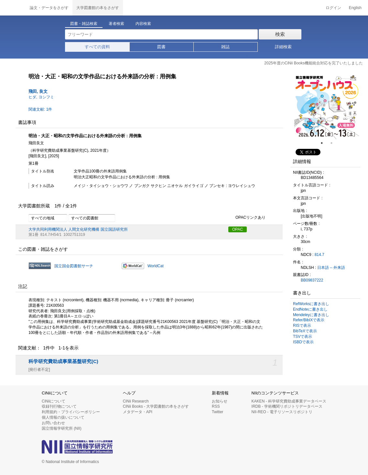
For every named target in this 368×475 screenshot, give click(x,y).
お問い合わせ (53, 423)
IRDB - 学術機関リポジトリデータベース (287, 406)
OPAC (237, 229)
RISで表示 (302, 325)
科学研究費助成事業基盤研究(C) (63, 361)
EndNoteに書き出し (310, 309)
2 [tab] (334, 143)
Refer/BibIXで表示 (308, 320)
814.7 (319, 254)
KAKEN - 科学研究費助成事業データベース (289, 401)
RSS (216, 406)
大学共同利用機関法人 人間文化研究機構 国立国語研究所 (78, 229)
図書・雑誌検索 (83, 23)
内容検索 (143, 23)
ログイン (333, 8)
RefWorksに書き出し (311, 304)
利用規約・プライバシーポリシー (71, 412)
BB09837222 (312, 280)
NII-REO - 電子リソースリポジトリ (282, 412)
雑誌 (225, 46)
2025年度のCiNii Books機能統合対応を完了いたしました (313, 63)
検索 (280, 34)
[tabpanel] (327, 106)
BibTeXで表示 (305, 331)
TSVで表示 (302, 336)
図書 (161, 46)
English (355, 8)
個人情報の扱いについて (63, 417)
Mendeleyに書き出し (311, 315)
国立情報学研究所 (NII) (61, 428)
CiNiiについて (53, 401)
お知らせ (219, 401)
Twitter (217, 412)
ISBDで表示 (303, 342)
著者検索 (116, 23)
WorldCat (155, 266)
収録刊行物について (59, 406)
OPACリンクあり (246, 218)
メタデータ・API (137, 412)
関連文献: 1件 (40, 109)
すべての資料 (97, 46)
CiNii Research (136, 401)
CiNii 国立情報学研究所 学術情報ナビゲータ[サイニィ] (13, 8)
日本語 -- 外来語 (331, 267)
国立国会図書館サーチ (73, 266)
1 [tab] (324, 143)
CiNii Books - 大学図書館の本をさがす (156, 406)
